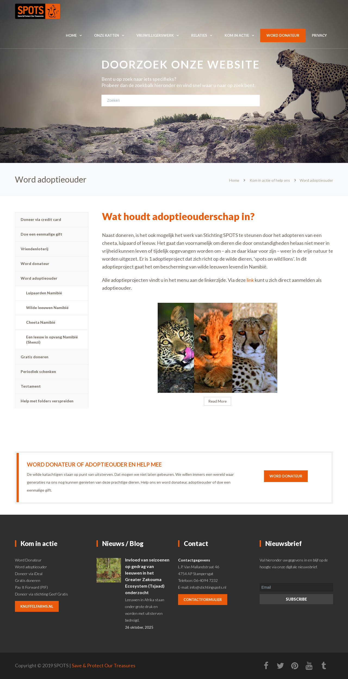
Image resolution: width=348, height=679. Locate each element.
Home (71, 35)
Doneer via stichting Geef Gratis (41, 594)
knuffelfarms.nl (36, 606)
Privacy (319, 35)
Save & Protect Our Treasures (103, 665)
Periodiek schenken (38, 371)
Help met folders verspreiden (47, 401)
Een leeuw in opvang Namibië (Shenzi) (52, 339)
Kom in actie (237, 35)
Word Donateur (28, 560)
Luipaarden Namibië (44, 293)
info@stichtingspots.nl (208, 587)
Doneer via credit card (41, 219)
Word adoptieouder (39, 278)
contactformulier (203, 599)
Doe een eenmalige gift (41, 234)
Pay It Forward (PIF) (31, 587)
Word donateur (282, 35)
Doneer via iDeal (28, 573)
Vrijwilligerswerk (155, 35)
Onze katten (106, 35)
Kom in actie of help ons (270, 180)
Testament (31, 386)
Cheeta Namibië (40, 322)
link (251, 280)
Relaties (199, 35)
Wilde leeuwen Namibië (47, 307)
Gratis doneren (34, 356)
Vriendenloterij (34, 248)
